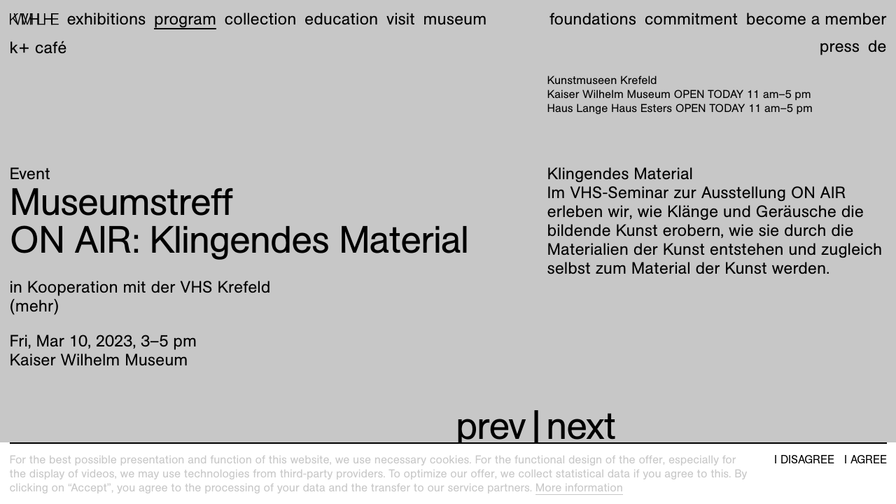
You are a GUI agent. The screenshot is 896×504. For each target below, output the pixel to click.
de (877, 46)
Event (30, 173)
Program (185, 18)
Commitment (691, 18)
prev (491, 426)
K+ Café (38, 47)
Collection (261, 18)
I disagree (804, 460)
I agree (865, 460)
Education (341, 18)
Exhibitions (106, 18)
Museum (455, 18)
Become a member (816, 18)
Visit (400, 18)
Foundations (593, 18)
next (580, 426)
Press (840, 46)
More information (579, 487)
